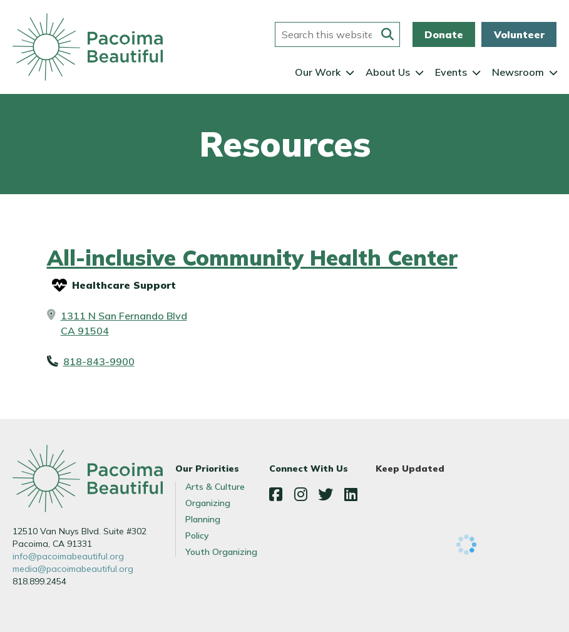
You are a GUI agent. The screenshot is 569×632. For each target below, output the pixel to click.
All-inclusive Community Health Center (252, 257)
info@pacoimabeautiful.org (68, 556)
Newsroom (518, 72)
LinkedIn (350, 494)
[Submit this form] (387, 34)
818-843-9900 (99, 361)
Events (451, 72)
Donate (443, 34)
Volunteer (519, 34)
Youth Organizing (221, 552)
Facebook (275, 494)
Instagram (300, 494)
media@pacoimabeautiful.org (73, 568)
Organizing (207, 503)
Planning (202, 519)
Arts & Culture (215, 487)
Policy (197, 536)
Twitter (325, 494)
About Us (388, 72)
